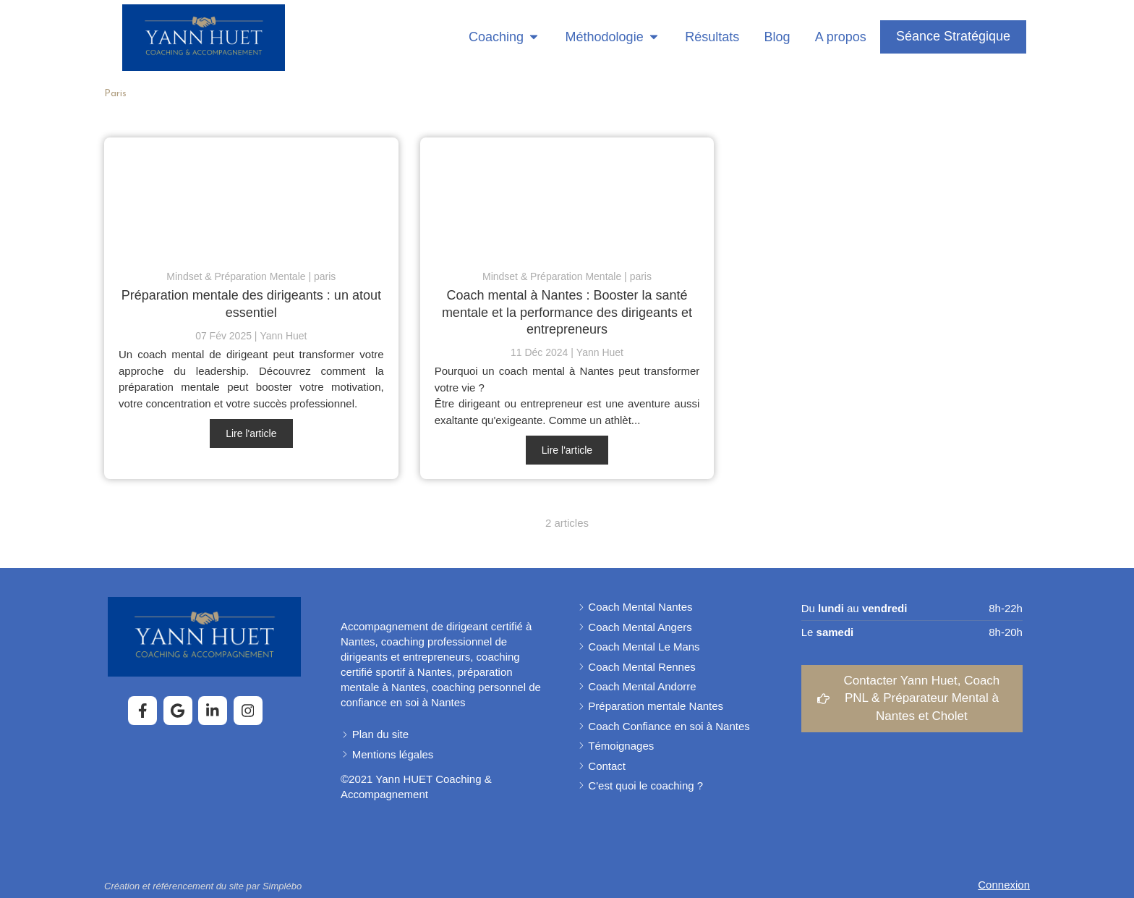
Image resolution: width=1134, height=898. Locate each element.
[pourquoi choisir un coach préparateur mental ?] (567, 196)
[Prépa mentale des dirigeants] (251, 196)
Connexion (1004, 884)
